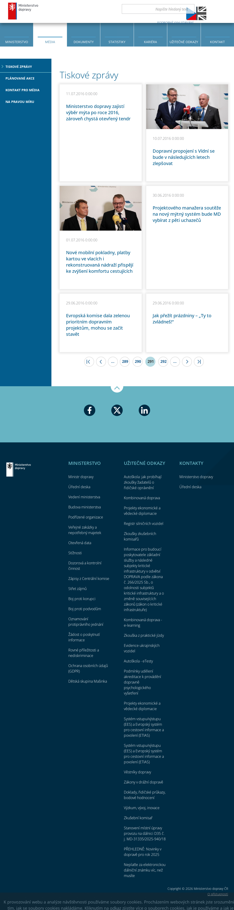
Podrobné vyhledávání (175, 22)
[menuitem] (16, 34)
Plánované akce (20, 78)
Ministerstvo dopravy (23, 10)
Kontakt (217, 42)
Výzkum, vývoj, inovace (142, 807)
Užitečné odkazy (184, 42)
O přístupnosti (217, 894)
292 (163, 361)
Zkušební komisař (138, 817)
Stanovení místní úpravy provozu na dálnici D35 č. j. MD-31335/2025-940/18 (145, 833)
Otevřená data (79, 542)
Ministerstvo (16, 42)
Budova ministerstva (84, 507)
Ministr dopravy (80, 476)
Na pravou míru (19, 101)
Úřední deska (79, 486)
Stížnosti (75, 552)
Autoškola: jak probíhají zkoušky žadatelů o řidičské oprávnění (143, 482)
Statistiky (117, 42)
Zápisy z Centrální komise (88, 578)
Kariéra (150, 42)
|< (89, 362)
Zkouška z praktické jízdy (144, 635)
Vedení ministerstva (84, 496)
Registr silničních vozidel (143, 523)
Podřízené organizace (85, 517)
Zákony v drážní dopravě (143, 782)
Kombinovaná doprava (142, 497)
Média (50, 42)
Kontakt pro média (22, 90)
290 (138, 361)
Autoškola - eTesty (138, 661)
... (112, 361)
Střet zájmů (77, 588)
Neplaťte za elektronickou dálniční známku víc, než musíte (144, 870)
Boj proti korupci (82, 598)
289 (125, 361)
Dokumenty (84, 42)
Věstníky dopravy (137, 772)
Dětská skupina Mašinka (87, 681)
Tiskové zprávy (18, 66)
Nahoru (117, 389)
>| (199, 362)
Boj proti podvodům (84, 608)
